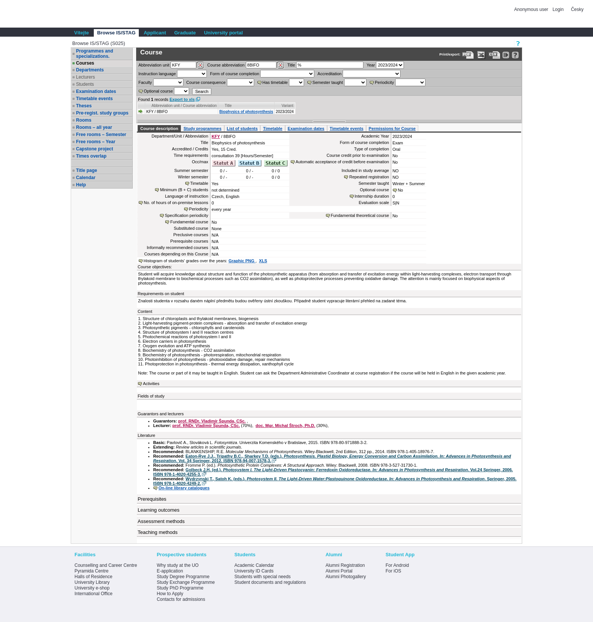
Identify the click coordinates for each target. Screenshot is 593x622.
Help (81, 184)
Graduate (185, 33)
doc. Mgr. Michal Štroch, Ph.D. (285, 425)
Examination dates (96, 91)
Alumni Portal (339, 571)
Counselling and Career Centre (106, 565)
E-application (170, 571)
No (400, 190)
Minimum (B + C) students (184, 189)
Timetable (272, 128)
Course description (159, 128)
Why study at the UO (178, 565)
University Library (92, 582)
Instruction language (157, 73)
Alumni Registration (345, 565)
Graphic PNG (242, 260)
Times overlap (91, 156)
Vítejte (81, 33)
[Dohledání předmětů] (280, 65)
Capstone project (94, 149)
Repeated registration (369, 177)
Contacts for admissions (181, 599)
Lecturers (85, 77)
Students (85, 84)
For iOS (393, 571)
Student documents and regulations (270, 582)
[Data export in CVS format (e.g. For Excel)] (494, 55)
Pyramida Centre (92, 571)
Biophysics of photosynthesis (246, 112)
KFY (216, 136)
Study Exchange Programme (185, 582)
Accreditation (330, 73)
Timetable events (94, 98)
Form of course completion (234, 73)
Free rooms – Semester (101, 134)
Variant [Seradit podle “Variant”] (287, 106)
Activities (151, 383)
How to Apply (170, 593)
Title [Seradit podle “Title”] (228, 106)
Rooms (84, 120)
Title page (86, 170)
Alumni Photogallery (346, 576)
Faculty (145, 82)
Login (558, 9)
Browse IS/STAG (116, 33)
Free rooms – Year (95, 141)
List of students (242, 128)
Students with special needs (262, 576)
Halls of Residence (93, 576)
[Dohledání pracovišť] (200, 65)
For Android (397, 565)
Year (370, 65)
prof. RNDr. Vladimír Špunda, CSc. (211, 421)
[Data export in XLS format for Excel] (481, 55)
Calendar (85, 177)
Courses (85, 63)
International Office (94, 593)
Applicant (155, 33)
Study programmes (202, 128)
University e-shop (92, 588)
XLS (263, 260)
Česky (577, 9)
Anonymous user (532, 9)
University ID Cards (253, 571)
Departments (90, 70)
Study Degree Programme (183, 576)
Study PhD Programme (180, 588)
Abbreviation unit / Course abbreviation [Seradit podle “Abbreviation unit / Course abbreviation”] (184, 106)
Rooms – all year (94, 127)
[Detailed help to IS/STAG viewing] (515, 55)
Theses (84, 105)
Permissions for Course (392, 128)
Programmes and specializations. (94, 53)
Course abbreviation (225, 65)
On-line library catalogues (184, 488)
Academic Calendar (254, 565)
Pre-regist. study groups (102, 113)
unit (153, 65)
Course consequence (206, 82)
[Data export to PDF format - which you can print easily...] (468, 55)
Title (291, 65)
